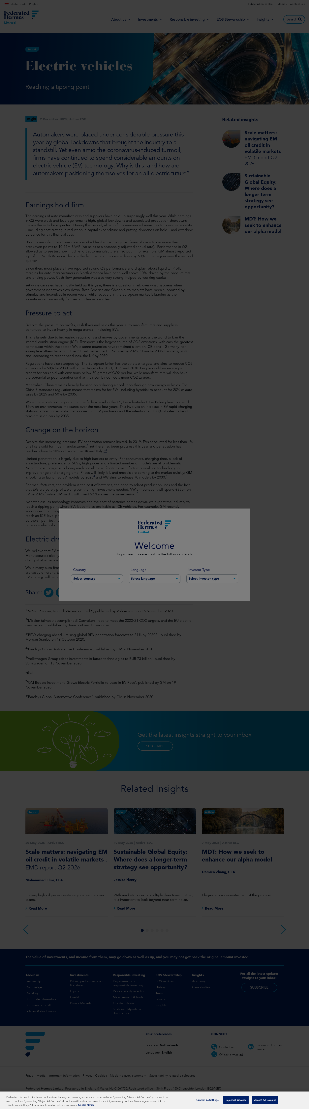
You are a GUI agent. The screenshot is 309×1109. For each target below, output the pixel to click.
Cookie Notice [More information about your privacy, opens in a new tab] (86, 1104)
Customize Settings (207, 1099)
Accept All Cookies (265, 1099)
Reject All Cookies (236, 1099)
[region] (154, 1100)
